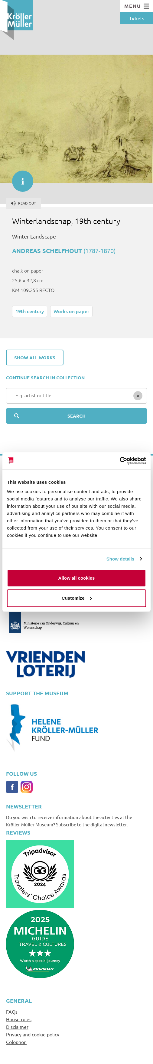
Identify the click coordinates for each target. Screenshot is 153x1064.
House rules (18, 1019)
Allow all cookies (76, 578)
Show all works (34, 357)
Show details (120, 558)
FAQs (12, 1011)
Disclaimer (17, 1027)
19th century (29, 311)
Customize (77, 598)
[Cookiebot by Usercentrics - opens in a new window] (119, 461)
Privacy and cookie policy (32, 1034)
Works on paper (71, 311)
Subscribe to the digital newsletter (91, 824)
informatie (19, 178)
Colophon (16, 1042)
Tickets (136, 18)
